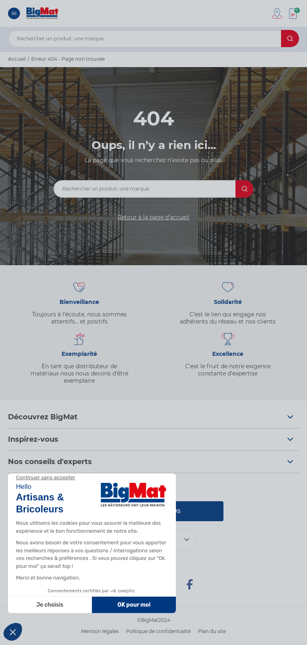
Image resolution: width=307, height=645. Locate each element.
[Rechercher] (290, 38)
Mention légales (100, 631)
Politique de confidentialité (158, 631)
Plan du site (212, 631)
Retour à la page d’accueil (153, 217)
